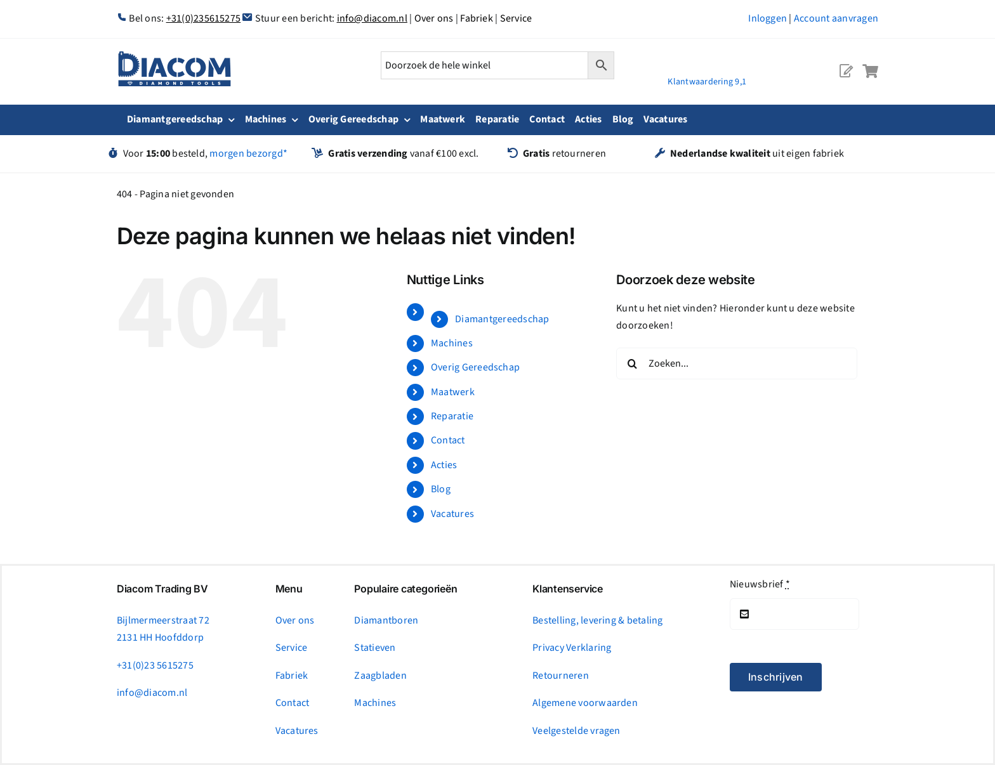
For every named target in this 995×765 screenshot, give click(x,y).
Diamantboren (386, 620)
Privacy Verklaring (571, 648)
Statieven (374, 648)
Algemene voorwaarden (585, 703)
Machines (452, 343)
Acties (444, 465)
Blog (441, 489)
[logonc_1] (174, 56)
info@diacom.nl (372, 18)
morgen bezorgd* (248, 153)
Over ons (434, 18)
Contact (448, 440)
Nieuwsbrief (760, 584)
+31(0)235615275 (203, 18)
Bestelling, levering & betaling (597, 620)
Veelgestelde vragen (576, 731)
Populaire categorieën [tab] (405, 589)
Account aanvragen (836, 18)
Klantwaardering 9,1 (707, 81)
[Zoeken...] (736, 363)
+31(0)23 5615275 (155, 665)
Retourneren (560, 676)
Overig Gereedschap (475, 367)
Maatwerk (453, 392)
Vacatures (452, 514)
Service (516, 18)
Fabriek (476, 18)
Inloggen (767, 18)
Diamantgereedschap (502, 319)
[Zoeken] (632, 363)
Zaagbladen (380, 676)
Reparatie (452, 416)
